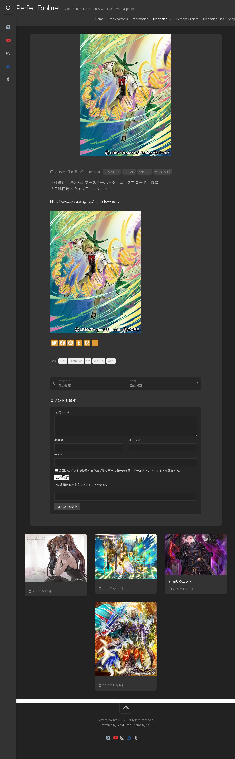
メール (135, 440)
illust (63, 361)
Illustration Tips (205, 19)
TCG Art (129, 171)
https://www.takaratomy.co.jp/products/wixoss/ (89, 201)
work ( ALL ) (164, 171)
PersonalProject (179, 19)
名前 (58, 440)
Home (91, 19)
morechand (92, 171)
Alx (148, 725)
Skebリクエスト (180, 581)
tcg (88, 361)
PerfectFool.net (48, 8)
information (132, 19)
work (111, 361)
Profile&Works (109, 19)
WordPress (124, 725)
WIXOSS (145, 171)
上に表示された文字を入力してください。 (81, 484)
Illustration (151, 19)
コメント (61, 412)
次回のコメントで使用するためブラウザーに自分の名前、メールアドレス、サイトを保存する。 (120, 470)
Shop (223, 19)
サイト (58, 455)
